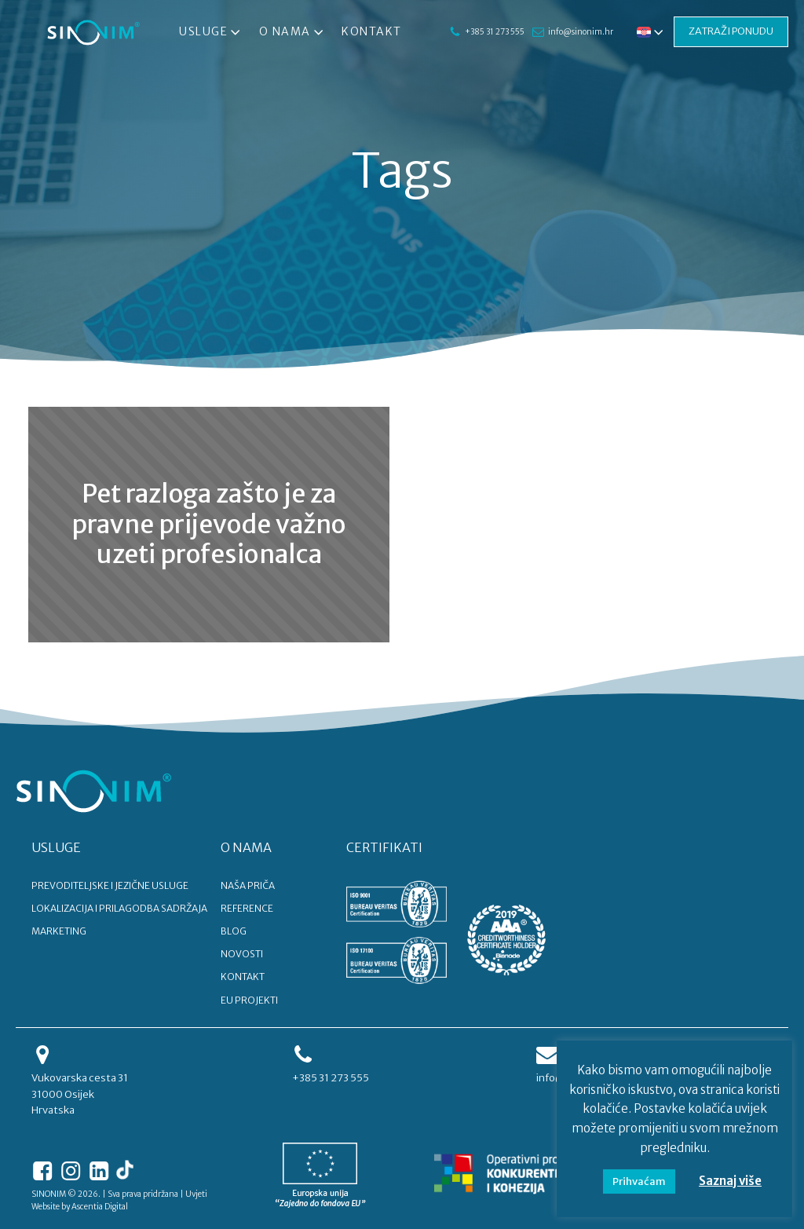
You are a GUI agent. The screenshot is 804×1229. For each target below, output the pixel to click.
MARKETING (58, 931)
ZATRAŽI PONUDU (709, 31)
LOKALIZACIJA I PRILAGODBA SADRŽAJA (119, 908)
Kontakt (372, 31)
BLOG (234, 931)
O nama (293, 32)
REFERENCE (247, 908)
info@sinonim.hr (579, 25)
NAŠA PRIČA (248, 885)
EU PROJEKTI (249, 1000)
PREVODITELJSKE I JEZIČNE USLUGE (109, 885)
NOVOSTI (242, 954)
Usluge (211, 32)
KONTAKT (243, 976)
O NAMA (246, 847)
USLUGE (56, 847)
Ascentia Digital (99, 1207)
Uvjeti (196, 1194)
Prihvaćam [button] (639, 1181)
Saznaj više (730, 1180)
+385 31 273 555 (487, 31)
